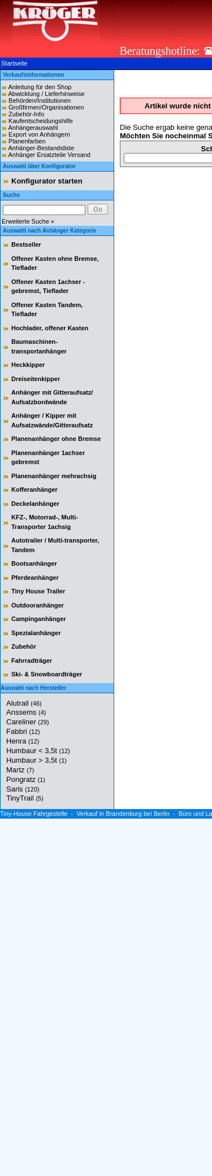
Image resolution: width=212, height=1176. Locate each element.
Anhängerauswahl (33, 127)
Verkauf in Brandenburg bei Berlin (123, 813)
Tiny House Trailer (38, 591)
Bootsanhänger (34, 563)
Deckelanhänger (35, 503)
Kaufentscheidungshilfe (40, 120)
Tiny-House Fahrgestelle (33, 813)
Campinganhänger (38, 618)
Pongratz (25, 779)
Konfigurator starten (47, 181)
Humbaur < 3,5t (38, 750)
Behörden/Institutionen (39, 100)
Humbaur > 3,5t (36, 760)
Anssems (26, 712)
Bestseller (26, 244)
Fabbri (23, 731)
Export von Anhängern (39, 134)
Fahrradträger (31, 660)
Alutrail (24, 703)
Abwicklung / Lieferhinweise (46, 93)
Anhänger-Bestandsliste (41, 148)
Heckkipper (28, 364)
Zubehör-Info (26, 114)
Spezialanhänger (35, 632)
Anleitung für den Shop (39, 87)
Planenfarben (26, 141)
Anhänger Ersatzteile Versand (49, 154)
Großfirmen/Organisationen (46, 107)
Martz (20, 770)
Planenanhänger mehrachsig (53, 476)
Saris (23, 789)
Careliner (27, 722)
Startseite (14, 63)
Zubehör (23, 646)
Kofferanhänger (34, 489)
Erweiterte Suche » (28, 221)
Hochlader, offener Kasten (49, 328)
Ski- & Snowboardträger (46, 674)
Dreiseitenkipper (35, 378)
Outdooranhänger (37, 605)
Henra (22, 741)
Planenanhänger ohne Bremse (56, 438)
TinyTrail (25, 798)
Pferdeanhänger (35, 577)
